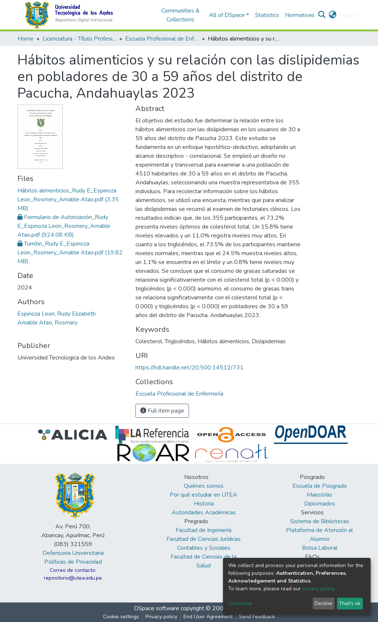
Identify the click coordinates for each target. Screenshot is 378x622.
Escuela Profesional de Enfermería (162, 39)
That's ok (350, 603)
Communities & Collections (180, 15)
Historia (204, 504)
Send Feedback (257, 616)
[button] (332, 15)
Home (26, 39)
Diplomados (319, 504)
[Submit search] (322, 15)
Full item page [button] (162, 411)
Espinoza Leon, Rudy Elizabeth (56, 314)
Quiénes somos (204, 486)
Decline (323, 603)
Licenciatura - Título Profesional (79, 39)
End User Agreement (208, 616)
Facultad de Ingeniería (203, 530)
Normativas (300, 15)
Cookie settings (121, 616)
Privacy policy (161, 616)
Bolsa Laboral (319, 548)
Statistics (267, 15)
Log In (347, 15)
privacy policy (318, 588)
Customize (240, 603)
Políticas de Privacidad (73, 562)
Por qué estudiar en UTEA (203, 495)
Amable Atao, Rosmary (47, 323)
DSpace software (156, 608)
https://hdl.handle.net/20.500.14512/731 (189, 368)
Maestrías (319, 495)
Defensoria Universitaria (73, 553)
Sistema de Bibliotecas (319, 521)
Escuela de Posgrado (319, 486)
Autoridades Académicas (204, 512)
